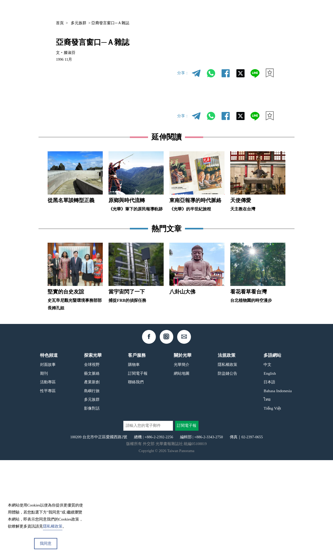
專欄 (238, 9)
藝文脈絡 (92, 470)
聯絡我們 (136, 479)
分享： (183, 73)
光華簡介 (181, 461)
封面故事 (48, 461)
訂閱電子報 (138, 470)
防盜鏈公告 (227, 470)
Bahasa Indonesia (278, 487)
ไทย (267, 496)
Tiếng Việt (272, 505)
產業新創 (92, 479)
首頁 (60, 23)
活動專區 (48, 479)
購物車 (134, 461)
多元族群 (78, 23)
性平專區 (48, 487)
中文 (258, 9)
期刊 (222, 9)
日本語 (269, 479)
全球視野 (92, 461)
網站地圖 (181, 470)
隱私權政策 (227, 461)
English (270, 470)
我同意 (46, 543)
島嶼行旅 (92, 487)
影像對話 (92, 505)
